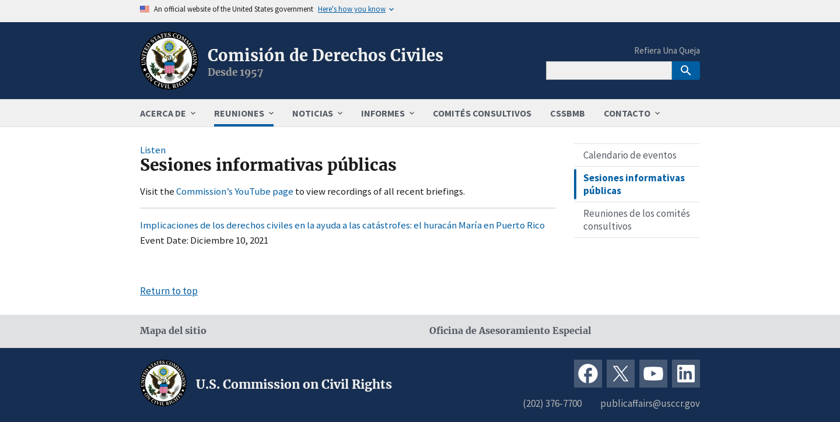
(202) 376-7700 (552, 403)
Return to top (169, 290)
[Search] (609, 70)
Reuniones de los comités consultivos (636, 220)
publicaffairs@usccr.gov (650, 403)
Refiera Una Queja (667, 50)
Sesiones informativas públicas (634, 184)
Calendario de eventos (630, 155)
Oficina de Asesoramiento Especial (510, 330)
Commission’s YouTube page (234, 191)
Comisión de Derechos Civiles (325, 55)
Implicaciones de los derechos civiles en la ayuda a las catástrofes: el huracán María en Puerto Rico (342, 225)
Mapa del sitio (173, 330)
